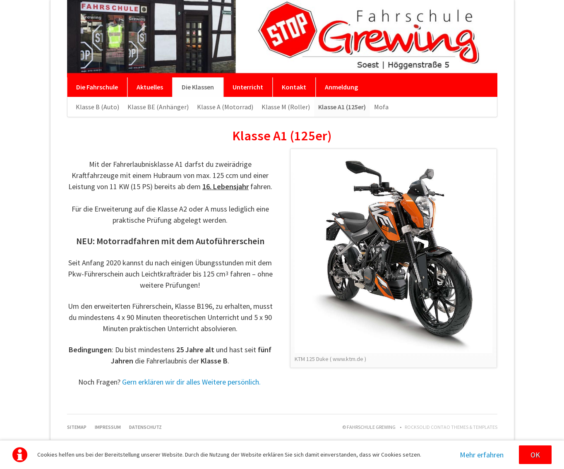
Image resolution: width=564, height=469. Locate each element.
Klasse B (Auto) (97, 107)
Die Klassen (198, 87)
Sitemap (76, 427)
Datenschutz (145, 427)
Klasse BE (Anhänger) (158, 107)
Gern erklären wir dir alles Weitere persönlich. (191, 382)
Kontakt (294, 87)
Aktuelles (150, 87)
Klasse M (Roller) (286, 107)
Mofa (381, 107)
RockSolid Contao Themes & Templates (451, 427)
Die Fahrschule (97, 87)
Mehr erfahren (482, 454)
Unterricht (248, 87)
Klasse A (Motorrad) (225, 107)
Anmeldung (341, 87)
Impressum (108, 427)
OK (535, 454)
